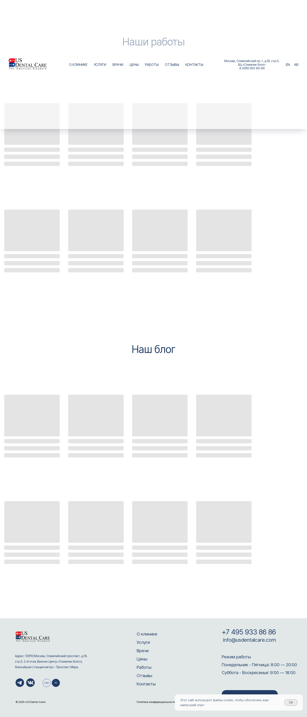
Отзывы (144, 675)
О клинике (147, 634)
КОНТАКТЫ (194, 64)
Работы (144, 667)
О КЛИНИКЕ (78, 64)
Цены (142, 659)
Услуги (143, 642)
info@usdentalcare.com (249, 640)
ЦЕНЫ (134, 64)
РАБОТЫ (152, 64)
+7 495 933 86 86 (249, 632)
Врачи (143, 650)
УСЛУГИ (100, 64)
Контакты (146, 684)
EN (288, 64)
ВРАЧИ (118, 64)
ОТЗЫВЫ (172, 64)
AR (296, 64)
